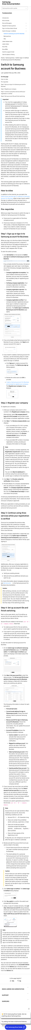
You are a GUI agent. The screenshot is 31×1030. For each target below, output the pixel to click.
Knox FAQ (4, 47)
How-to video (4, 79)
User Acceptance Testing (8, 54)
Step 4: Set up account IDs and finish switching (13, 96)
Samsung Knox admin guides (9, 8)
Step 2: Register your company (8, 89)
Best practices (7, 36)
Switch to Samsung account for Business (14, 33)
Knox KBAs (5, 49)
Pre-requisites (4, 82)
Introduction (5, 18)
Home (2, 58)
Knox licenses (5, 20)
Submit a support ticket (8, 52)
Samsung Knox (10, 58)
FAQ (5, 39)
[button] (13, 987)
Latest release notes (7, 41)
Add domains (7, 583)
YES (12, 981)
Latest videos (5, 44)
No (19, 981)
